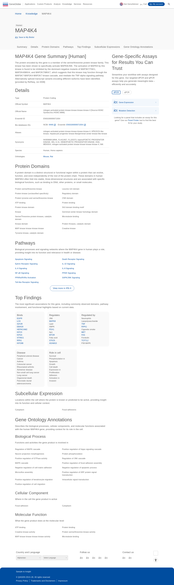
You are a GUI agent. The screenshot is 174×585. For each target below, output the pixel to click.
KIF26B (20, 343)
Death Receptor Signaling (73, 259)
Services (77, 4)
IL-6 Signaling (21, 268)
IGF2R (20, 324)
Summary (22, 47)
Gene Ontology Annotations (138, 47)
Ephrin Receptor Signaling (26, 264)
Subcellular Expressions (107, 47)
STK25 (52, 340)
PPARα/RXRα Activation (25, 278)
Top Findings (84, 47)
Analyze (57, 4)
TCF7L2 (84, 340)
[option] (19, 25)
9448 (52, 125)
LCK (19, 321)
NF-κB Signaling (22, 273)
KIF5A (19, 335)
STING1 (20, 338)
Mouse (46, 157)
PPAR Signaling (69, 273)
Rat (51, 157)
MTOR (52, 335)
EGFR (19, 318)
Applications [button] (30, 4)
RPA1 (19, 340)
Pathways (68, 47)
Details (34, 47)
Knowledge (67, 4)
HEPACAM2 (22, 329)
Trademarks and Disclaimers (43, 581)
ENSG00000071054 (76, 125)
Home (18, 13)
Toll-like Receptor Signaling (27, 282)
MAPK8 (52, 321)
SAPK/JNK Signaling (71, 278)
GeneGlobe (15, 4)
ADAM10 (53, 343)
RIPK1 (84, 327)
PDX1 (51, 329)
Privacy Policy (22, 581)
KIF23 (19, 332)
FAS (83, 335)
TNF (83, 324)
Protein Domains (50, 47)
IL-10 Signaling (68, 264)
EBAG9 (20, 327)
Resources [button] (87, 4)
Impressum (63, 581)
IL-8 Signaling (68, 268)
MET (83, 332)
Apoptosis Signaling (23, 259)
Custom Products (44, 4)
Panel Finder (133, 120)
